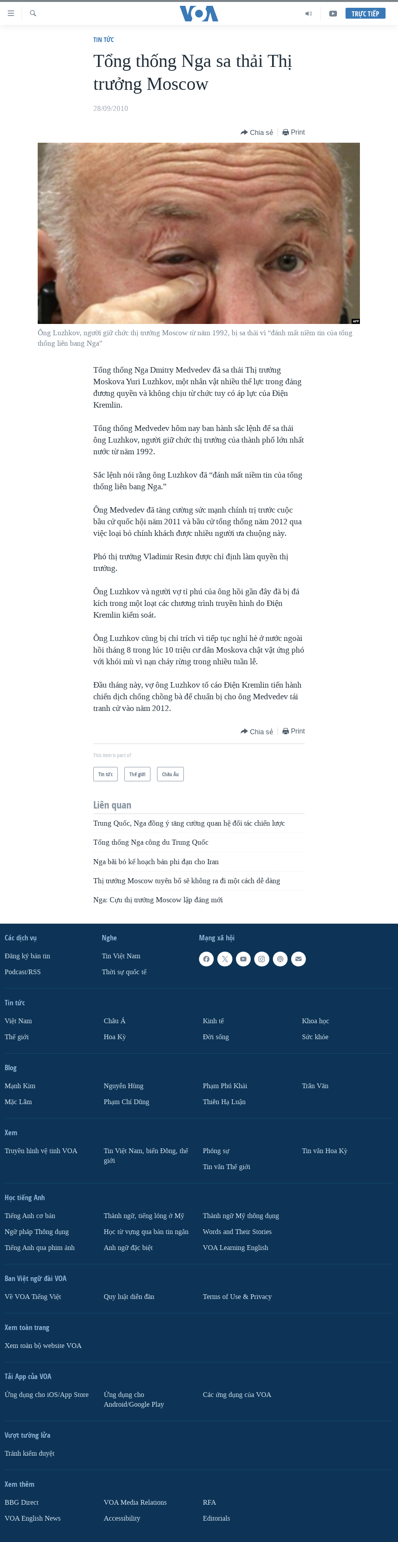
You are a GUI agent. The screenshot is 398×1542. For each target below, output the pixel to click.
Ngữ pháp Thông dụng (37, 1231)
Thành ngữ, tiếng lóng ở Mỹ (144, 1215)
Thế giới (17, 1037)
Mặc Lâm (18, 1101)
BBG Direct (21, 1502)
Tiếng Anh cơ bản (30, 1215)
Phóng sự (216, 1150)
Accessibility (122, 1518)
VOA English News (33, 1518)
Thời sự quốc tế (124, 972)
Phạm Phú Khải (225, 1086)
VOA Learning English (235, 1247)
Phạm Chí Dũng (126, 1101)
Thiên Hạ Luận (224, 1101)
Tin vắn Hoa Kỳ (324, 1150)
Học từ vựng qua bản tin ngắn (146, 1231)
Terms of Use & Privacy (237, 1296)
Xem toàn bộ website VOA (43, 1345)
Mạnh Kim (20, 1086)
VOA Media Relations (135, 1502)
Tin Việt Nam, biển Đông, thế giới (146, 1155)
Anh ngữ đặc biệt (128, 1247)
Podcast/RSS (23, 972)
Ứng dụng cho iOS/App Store (47, 1394)
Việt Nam (18, 1021)
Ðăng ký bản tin (27, 956)
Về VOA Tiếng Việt (33, 1296)
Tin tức (103, 39)
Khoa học (315, 1021)
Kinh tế (213, 1021)
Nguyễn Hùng (123, 1086)
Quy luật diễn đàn (129, 1296)
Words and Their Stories (237, 1231)
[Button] (257, 132)
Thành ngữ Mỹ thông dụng (241, 1215)
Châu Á (115, 1021)
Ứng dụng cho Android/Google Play (134, 1399)
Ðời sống (216, 1037)
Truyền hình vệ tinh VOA (41, 1150)
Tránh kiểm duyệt (29, 1453)
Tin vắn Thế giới (226, 1166)
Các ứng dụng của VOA (237, 1394)
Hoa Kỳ (115, 1037)
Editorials (216, 1518)
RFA (209, 1502)
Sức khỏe (315, 1037)
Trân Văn (315, 1086)
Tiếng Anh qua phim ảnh (40, 1247)
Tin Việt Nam (121, 956)
